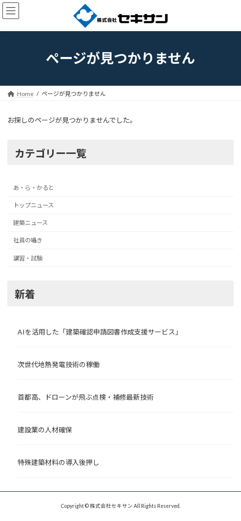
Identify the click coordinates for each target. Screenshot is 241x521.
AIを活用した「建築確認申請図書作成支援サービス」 (100, 331)
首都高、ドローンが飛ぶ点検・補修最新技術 (86, 397)
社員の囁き (27, 240)
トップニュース (33, 205)
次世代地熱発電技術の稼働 (59, 364)
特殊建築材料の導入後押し (59, 462)
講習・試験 (27, 257)
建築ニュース (30, 222)
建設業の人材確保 (45, 430)
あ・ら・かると (33, 187)
